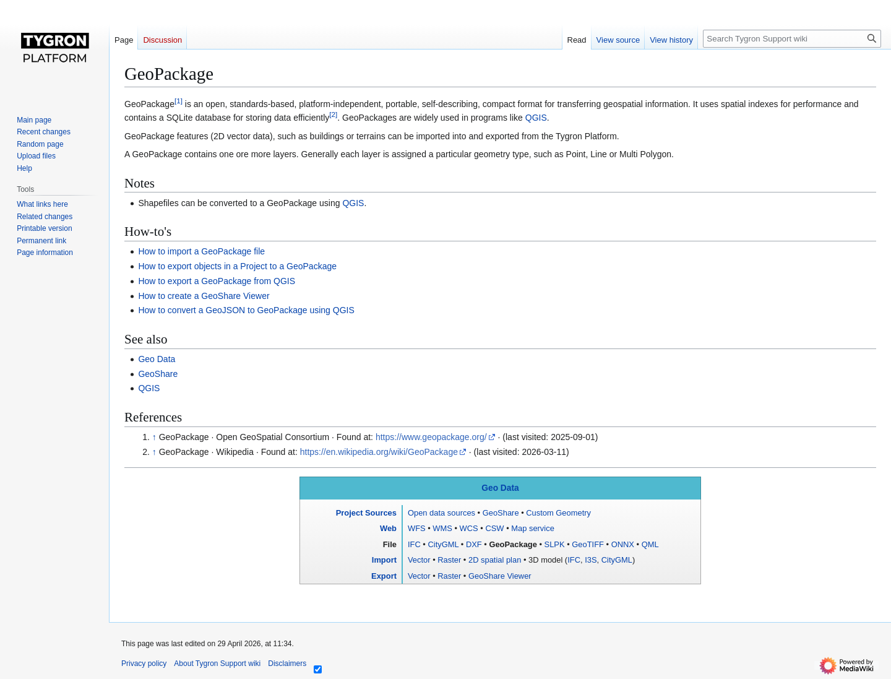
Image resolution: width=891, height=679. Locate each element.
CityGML (443, 544)
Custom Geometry (558, 512)
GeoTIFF (588, 544)
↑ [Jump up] (154, 437)
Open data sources (441, 512)
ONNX (622, 544)
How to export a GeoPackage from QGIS (216, 281)
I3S (590, 559)
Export (384, 576)
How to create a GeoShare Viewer (203, 296)
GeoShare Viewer (500, 576)
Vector (419, 559)
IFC (414, 544)
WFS (417, 528)
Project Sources (366, 512)
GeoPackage (512, 544)
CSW (494, 528)
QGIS (536, 118)
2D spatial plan (494, 559)
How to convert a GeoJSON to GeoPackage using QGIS (246, 310)
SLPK (554, 544)
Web (388, 528)
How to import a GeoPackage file (201, 251)
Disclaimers (287, 663)
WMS (442, 528)
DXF (474, 544)
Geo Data (156, 359)
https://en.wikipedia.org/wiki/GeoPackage (379, 452)
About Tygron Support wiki (217, 663)
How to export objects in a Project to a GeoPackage (237, 266)
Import (384, 559)
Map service (532, 528)
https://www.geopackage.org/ (431, 437)
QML (650, 544)
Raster (449, 559)
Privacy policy (143, 663)
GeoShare (158, 374)
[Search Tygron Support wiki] (792, 39)
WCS (469, 528)
